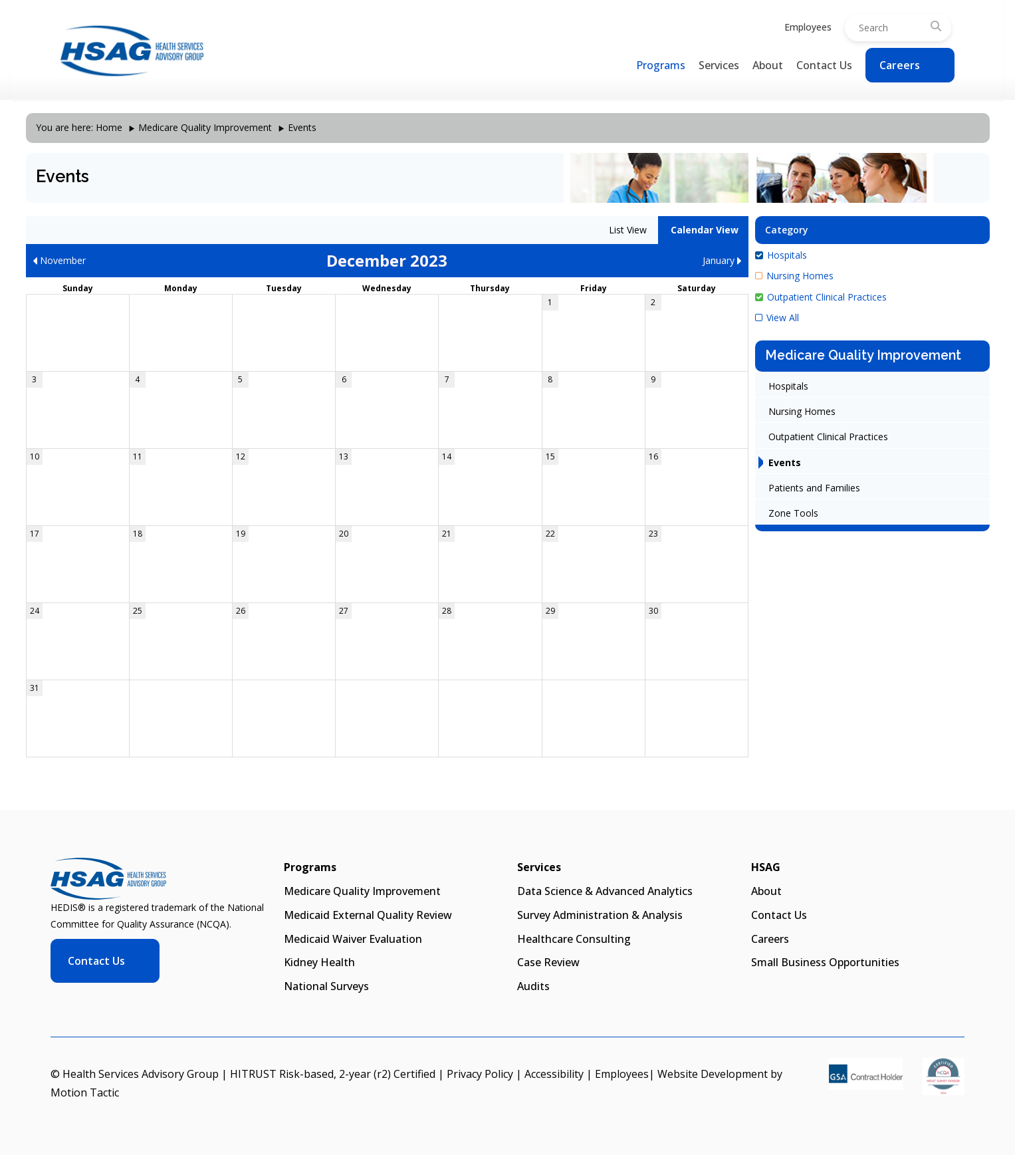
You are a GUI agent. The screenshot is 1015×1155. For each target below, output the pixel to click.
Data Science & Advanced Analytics (605, 891)
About (767, 65)
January (722, 260)
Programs (660, 65)
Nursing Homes (794, 275)
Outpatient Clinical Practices (821, 297)
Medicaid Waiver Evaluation (353, 939)
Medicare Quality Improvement (205, 127)
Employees (808, 27)
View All (777, 317)
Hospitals (781, 255)
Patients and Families (814, 487)
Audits (533, 986)
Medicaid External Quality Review (368, 915)
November (59, 260)
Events (784, 462)
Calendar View (703, 229)
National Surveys (326, 986)
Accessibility (554, 1074)
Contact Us (824, 65)
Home (109, 127)
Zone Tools (793, 513)
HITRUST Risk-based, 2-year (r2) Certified (332, 1074)
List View (626, 229)
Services (719, 65)
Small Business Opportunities (825, 962)
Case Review (548, 962)
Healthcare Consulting (574, 939)
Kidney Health (319, 962)
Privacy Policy (480, 1074)
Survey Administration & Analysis (600, 915)
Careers (899, 65)
